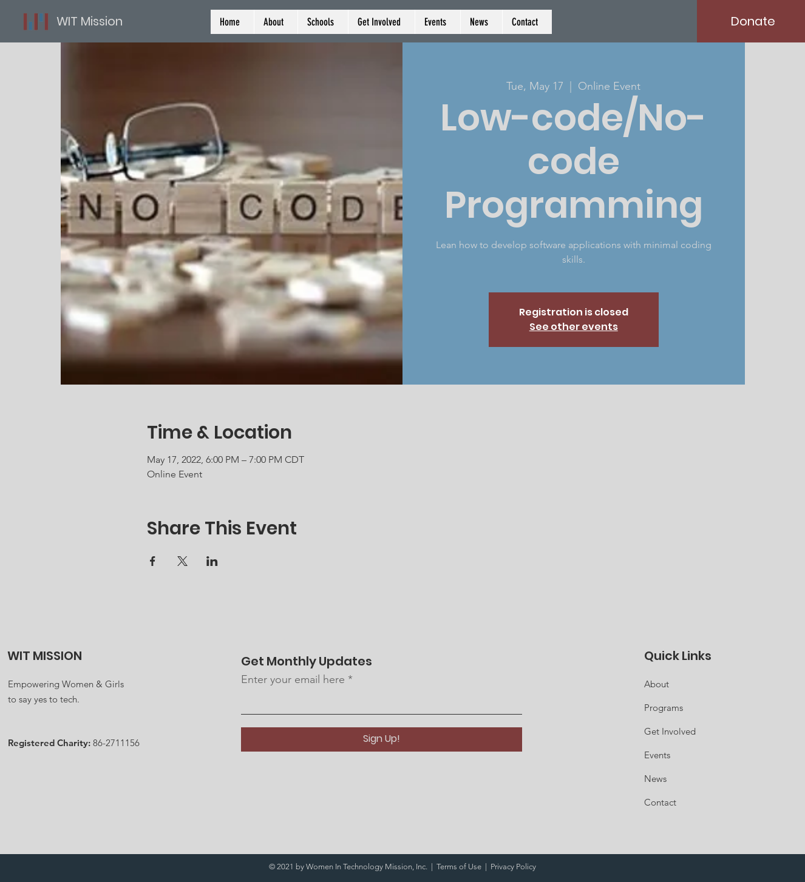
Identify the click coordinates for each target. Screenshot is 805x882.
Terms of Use (458, 866)
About (656, 684)
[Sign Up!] (381, 739)
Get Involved (670, 731)
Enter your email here (293, 679)
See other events (573, 327)
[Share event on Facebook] (152, 561)
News (655, 778)
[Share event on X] (182, 561)
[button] (322, 22)
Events (657, 755)
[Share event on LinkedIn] (212, 561)
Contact (660, 802)
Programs (663, 707)
